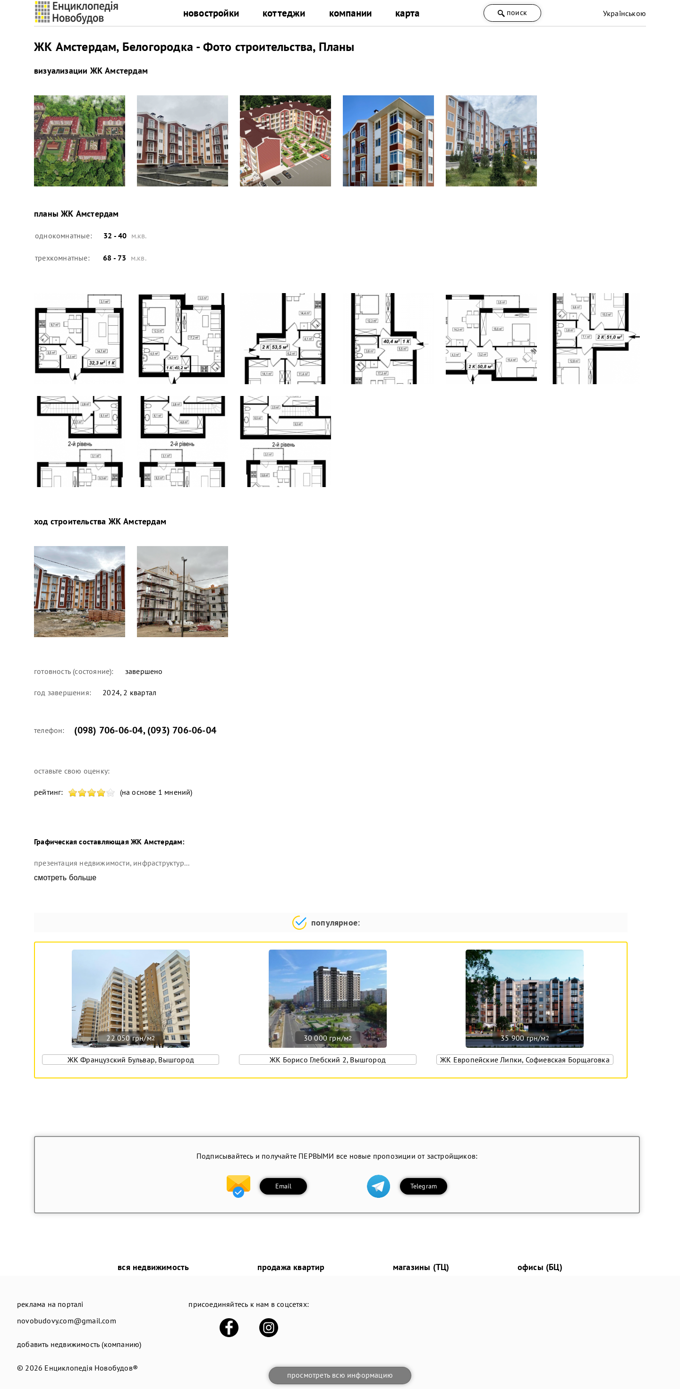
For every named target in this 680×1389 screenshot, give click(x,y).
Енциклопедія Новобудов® (91, 1367)
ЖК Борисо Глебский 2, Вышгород (328, 1059)
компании (350, 13)
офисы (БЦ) (540, 1267)
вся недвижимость (153, 1267)
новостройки (211, 13)
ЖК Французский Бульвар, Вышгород (131, 1059)
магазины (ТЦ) (421, 1267)
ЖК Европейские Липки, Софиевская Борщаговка (525, 1059)
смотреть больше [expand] (65, 878)
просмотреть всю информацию (340, 1375)
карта (407, 13)
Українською (624, 13)
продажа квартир (291, 1267)
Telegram (423, 1186)
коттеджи (284, 13)
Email (283, 1186)
